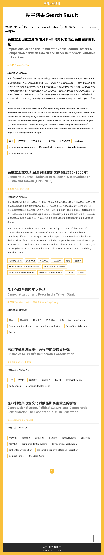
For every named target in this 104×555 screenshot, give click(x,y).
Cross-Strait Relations (76, 336)
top (96, 540)
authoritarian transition (20, 460)
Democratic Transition (20, 336)
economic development (38, 396)
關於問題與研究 (52, 549)
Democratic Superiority (20, 154)
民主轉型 (30, 270)
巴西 (11, 390)
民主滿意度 (36, 142)
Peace (12, 342)
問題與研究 (52, 3)
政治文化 (85, 448)
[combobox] (89, 27)
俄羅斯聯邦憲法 (69, 448)
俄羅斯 (78, 270)
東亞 (11, 142)
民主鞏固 (22, 142)
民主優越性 (64, 142)
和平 (61, 330)
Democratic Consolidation (22, 148)
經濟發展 (46, 390)
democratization (73, 390)
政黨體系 (33, 390)
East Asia (79, 142)
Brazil (58, 390)
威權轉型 (39, 448)
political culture (16, 465)
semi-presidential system (34, 454)
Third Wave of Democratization (24, 276)
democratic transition (54, 276)
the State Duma (36, 465)
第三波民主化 (15, 270)
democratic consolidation (21, 282)
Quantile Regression (77, 148)
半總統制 (13, 448)
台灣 (68, 270)
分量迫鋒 (50, 142)
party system (15, 396)
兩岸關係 (50, 330)
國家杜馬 (13, 454)
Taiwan (69, 282)
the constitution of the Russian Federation (57, 460)
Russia (81, 282)
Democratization (76, 330)
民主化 (12, 330)
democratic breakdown (50, 282)
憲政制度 (52, 448)
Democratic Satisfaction (51, 148)
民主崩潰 (57, 270)
